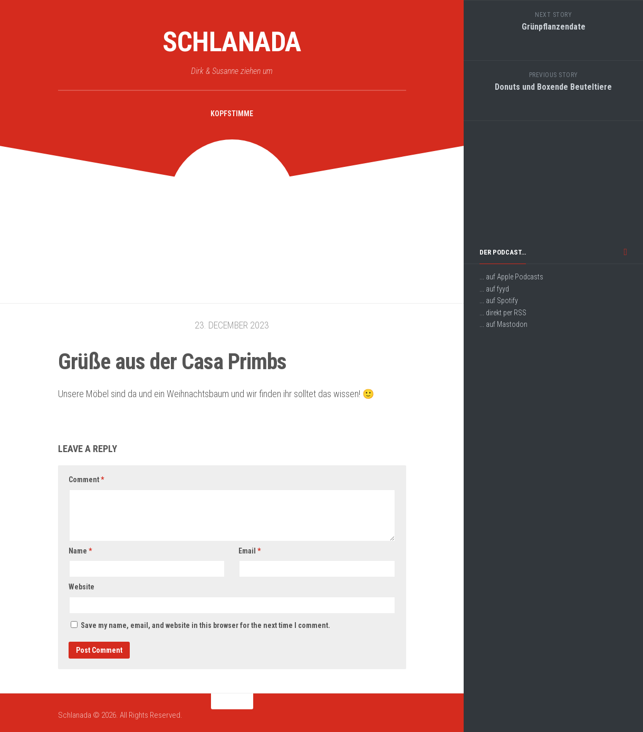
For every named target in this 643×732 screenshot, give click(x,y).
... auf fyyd (494, 289)
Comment (86, 479)
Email (249, 551)
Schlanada (231, 42)
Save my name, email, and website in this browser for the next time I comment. (205, 625)
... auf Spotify (498, 300)
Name (80, 551)
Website (81, 587)
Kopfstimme (231, 113)
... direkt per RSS (502, 312)
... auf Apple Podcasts (511, 277)
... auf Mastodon (503, 324)
